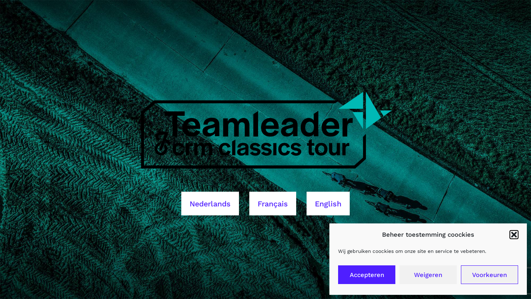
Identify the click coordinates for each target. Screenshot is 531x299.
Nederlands (210, 203)
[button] (514, 234)
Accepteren (367, 275)
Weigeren (428, 275)
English (328, 203)
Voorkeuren (489, 275)
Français (273, 203)
